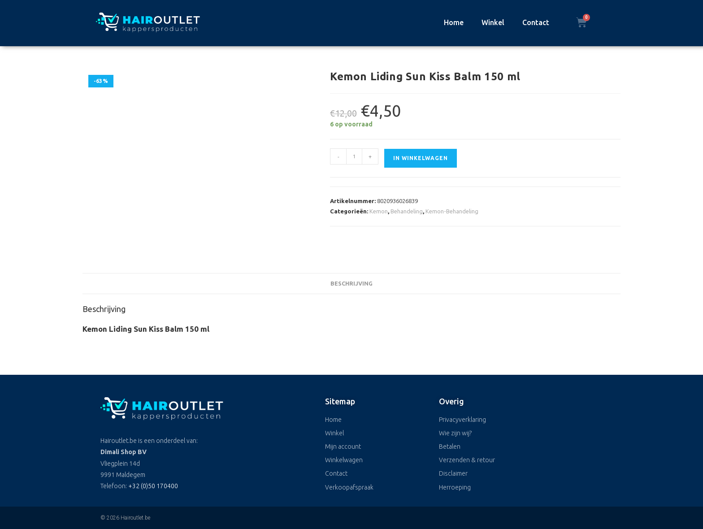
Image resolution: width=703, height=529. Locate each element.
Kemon (378, 211)
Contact (535, 22)
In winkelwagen (420, 158)
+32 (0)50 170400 (153, 486)
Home (454, 22)
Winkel (493, 22)
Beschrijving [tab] (351, 283)
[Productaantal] (354, 156)
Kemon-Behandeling (451, 211)
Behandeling (407, 211)
